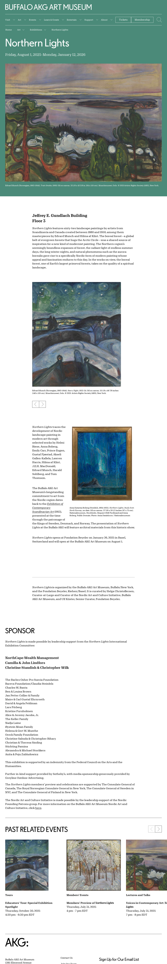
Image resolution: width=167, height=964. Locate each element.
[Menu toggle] (159, 20)
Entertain (72, 19)
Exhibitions (36, 29)
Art (19, 19)
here (38, 807)
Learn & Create (51, 19)
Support (88, 19)
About (104, 19)
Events (32, 19)
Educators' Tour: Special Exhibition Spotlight (28, 904)
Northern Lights (60, 29)
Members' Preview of (90, 902)
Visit (7, 19)
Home (8, 29)
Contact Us (67, 957)
